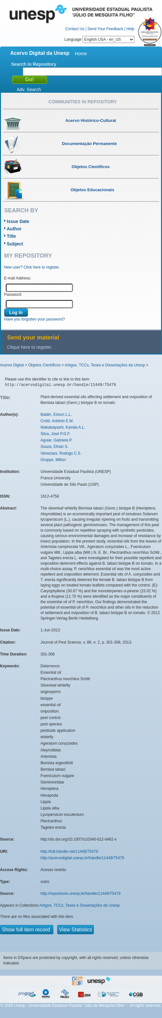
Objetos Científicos (44, 365)
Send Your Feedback (105, 29)
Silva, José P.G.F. (55, 434)
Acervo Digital (12, 365)
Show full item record (26, 929)
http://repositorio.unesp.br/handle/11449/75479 (80, 893)
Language (99, 39)
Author (14, 228)
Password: (13, 294)
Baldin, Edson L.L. (56, 414)
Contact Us (74, 29)
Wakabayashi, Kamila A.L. (62, 427)
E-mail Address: (17, 278)
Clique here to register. (29, 347)
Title (11, 236)
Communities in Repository (83, 101)
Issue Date (18, 221)
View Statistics (75, 929)
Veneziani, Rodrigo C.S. (60, 453)
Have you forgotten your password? (34, 319)
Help (130, 29)
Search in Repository (33, 64)
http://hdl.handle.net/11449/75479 (69, 851)
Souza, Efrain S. (54, 446)
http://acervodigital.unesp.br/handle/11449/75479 (82, 858)
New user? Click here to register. (32, 267)
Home (81, 53)
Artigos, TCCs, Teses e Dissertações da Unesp (105, 365)
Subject (15, 243)
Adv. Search (29, 89)
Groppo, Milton (53, 460)
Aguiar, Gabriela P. (56, 440)
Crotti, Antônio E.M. (57, 421)
